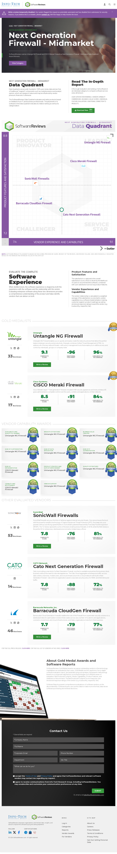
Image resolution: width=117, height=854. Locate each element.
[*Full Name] (58, 746)
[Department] (35, 760)
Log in (64, 824)
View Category (17, 63)
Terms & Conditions (95, 834)
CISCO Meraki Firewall (58, 385)
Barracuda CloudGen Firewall (67, 611)
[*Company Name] (58, 740)
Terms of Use (31, 776)
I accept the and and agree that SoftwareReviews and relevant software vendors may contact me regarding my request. (57, 777)
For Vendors (67, 837)
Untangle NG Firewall (58, 336)
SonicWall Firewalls (55, 515)
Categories (66, 827)
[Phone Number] (81, 753)
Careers (90, 827)
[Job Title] (81, 760)
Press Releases (93, 830)
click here (26, 649)
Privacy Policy (46, 776)
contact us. (45, 14)
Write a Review (42, 365)
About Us (91, 824)
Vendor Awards (68, 834)
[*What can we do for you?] (58, 769)
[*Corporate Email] (35, 753)
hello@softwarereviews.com (94, 795)
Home (11, 26)
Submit (98, 791)
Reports (65, 830)
